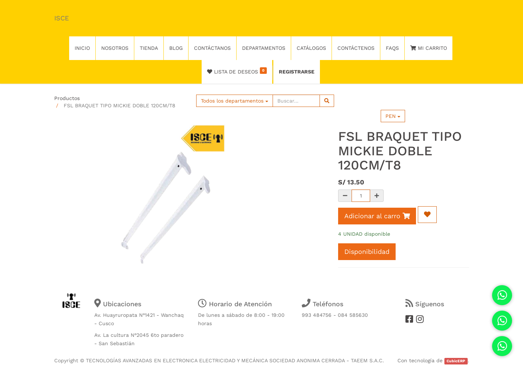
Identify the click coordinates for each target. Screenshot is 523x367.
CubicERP (456, 361)
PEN (392, 116)
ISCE (61, 18)
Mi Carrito (428, 48)
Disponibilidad (366, 251)
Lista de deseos (237, 71)
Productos (67, 98)
